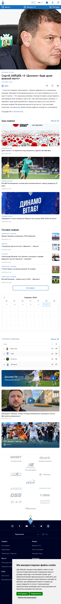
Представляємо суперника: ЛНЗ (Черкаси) (18, 236)
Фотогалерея (37, 549)
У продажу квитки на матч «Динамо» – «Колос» (20, 246)
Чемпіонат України (9, 233)
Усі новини (6, 546)
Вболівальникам (8, 580)
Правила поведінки (9, 566)
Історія (5, 254)
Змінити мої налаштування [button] (27, 597)
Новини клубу (8, 72)
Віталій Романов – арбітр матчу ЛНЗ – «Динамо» (21, 279)
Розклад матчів (8, 563)
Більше (55, 339)
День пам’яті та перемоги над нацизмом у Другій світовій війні (26, 150)
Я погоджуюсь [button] (23, 593)
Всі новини (30, 288)
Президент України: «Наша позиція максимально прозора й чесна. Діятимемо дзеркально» (28, 415)
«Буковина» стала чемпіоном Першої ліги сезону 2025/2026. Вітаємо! (29, 218)
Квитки (4, 244)
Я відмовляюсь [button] (36, 593)
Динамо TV (36, 546)
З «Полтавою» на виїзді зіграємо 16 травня (19, 269)
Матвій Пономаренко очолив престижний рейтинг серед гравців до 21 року (29, 184)
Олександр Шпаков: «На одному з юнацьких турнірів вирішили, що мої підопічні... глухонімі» (22, 258)
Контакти (5, 576)
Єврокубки (6, 549)
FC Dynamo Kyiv (17, 112)
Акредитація (37, 553)
